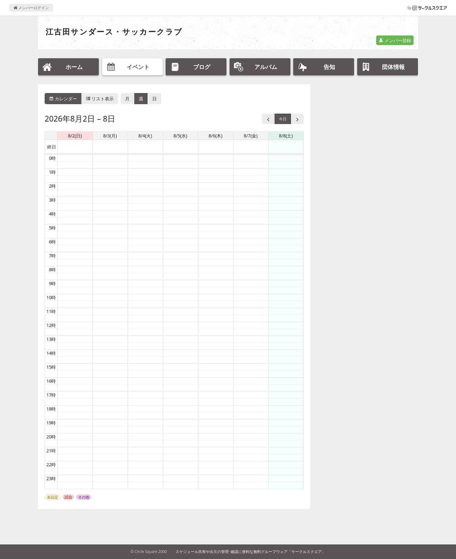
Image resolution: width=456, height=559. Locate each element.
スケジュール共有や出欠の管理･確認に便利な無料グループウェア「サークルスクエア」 (250, 551)
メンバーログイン (31, 7)
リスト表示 (100, 99)
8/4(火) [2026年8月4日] (145, 136)
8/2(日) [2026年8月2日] (75, 136)
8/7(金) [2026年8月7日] (251, 136)
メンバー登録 (395, 40)
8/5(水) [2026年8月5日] (180, 136)
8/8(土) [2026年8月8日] (286, 136)
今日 (283, 119)
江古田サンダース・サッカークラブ (114, 31)
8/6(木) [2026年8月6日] (216, 136)
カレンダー (63, 99)
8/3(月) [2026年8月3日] (110, 136)
